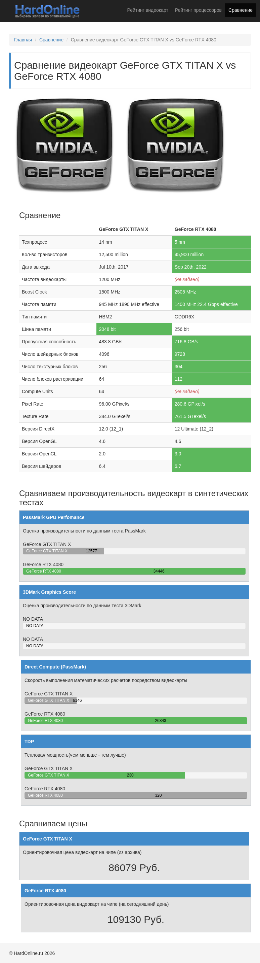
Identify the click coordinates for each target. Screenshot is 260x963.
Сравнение (240, 10)
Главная (23, 39)
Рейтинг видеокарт (147, 10)
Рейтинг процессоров (198, 10)
